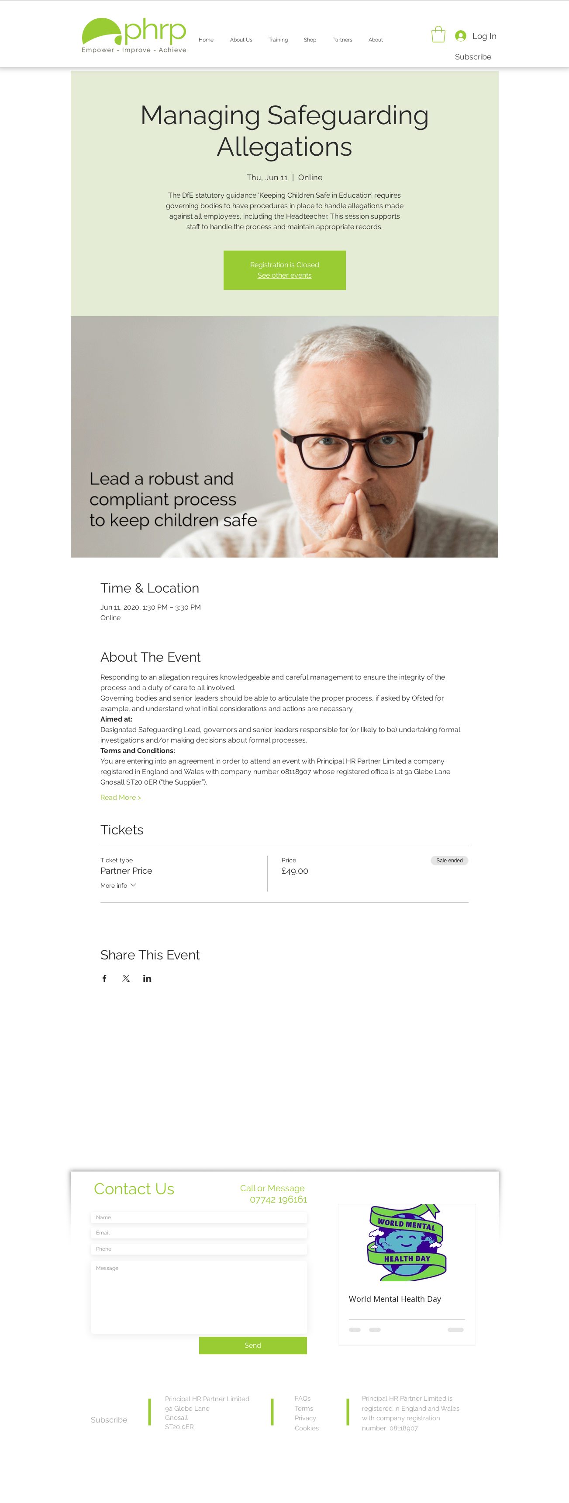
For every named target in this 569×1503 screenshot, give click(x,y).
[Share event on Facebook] (104, 978)
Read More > (120, 797)
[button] (241, 36)
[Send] (253, 1345)
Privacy (305, 1418)
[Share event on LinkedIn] (147, 978)
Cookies (307, 1428)
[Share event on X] (126, 978)
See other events (285, 275)
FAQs (302, 1398)
